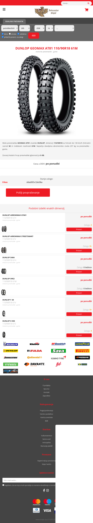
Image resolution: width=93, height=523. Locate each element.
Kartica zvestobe (47, 417)
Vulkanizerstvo (46, 435)
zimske (12, 34)
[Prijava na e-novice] (87, 480)
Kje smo (46, 389)
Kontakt (47, 392)
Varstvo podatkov (46, 414)
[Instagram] (47, 490)
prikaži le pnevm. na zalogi (13, 37)
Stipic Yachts (46, 464)
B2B (46, 421)
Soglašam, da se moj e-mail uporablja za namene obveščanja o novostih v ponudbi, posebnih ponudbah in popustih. (46, 485)
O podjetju (46, 385)
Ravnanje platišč (46, 446)
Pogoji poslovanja (46, 410)
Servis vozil (46, 439)
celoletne (21, 34)
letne (5, 34)
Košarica (85, 9)
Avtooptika (46, 442)
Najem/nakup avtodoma (46, 461)
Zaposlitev (46, 396)
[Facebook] (44, 490)
